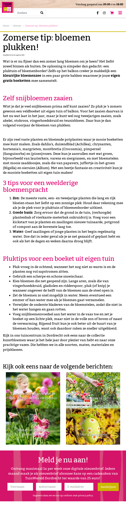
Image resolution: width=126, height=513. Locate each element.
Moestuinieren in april (93, 398)
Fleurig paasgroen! (93, 434)
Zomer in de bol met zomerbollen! (32, 432)
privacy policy (85, 495)
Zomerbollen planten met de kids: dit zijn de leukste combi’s (33, 396)
